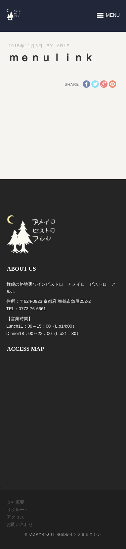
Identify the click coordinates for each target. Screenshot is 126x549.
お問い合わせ (20, 524)
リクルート (18, 509)
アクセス (15, 517)
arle (63, 46)
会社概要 (15, 502)
